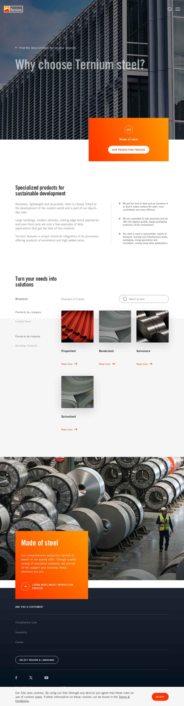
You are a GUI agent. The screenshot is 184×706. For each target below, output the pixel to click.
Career (19, 642)
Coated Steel (23, 321)
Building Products (26, 345)
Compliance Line (26, 622)
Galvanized (68, 416)
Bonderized (106, 351)
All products (21, 298)
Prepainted (68, 351)
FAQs (63, 687)
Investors (21, 632)
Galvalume (143, 351)
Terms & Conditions (25, 687)
